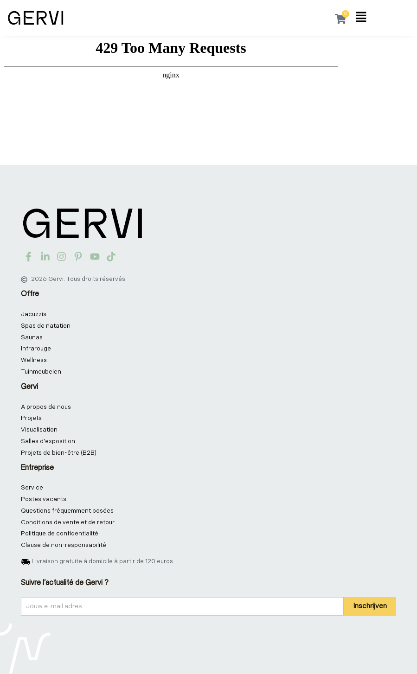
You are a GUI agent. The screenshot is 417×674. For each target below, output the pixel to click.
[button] (361, 18)
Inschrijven (370, 606)
